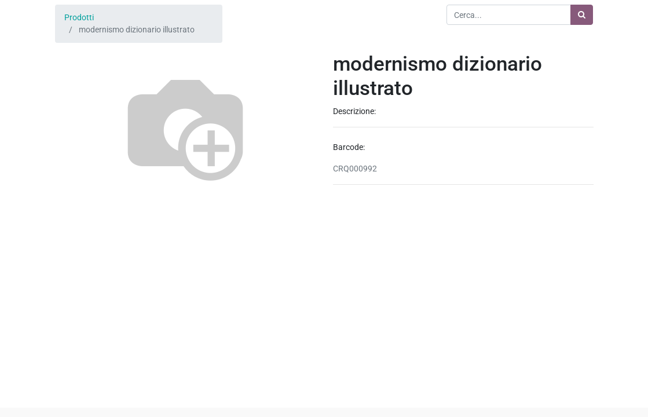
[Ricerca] (581, 15)
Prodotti (79, 17)
